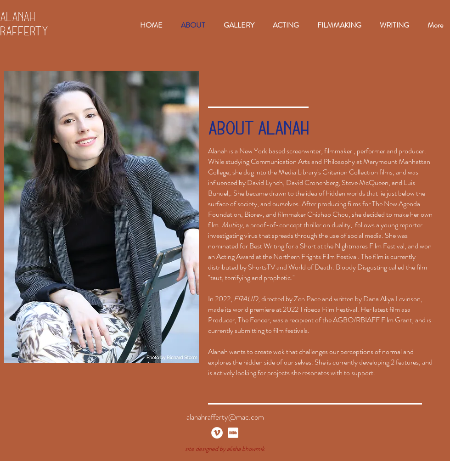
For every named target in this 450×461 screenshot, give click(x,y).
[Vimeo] (217, 433)
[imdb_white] (233, 433)
